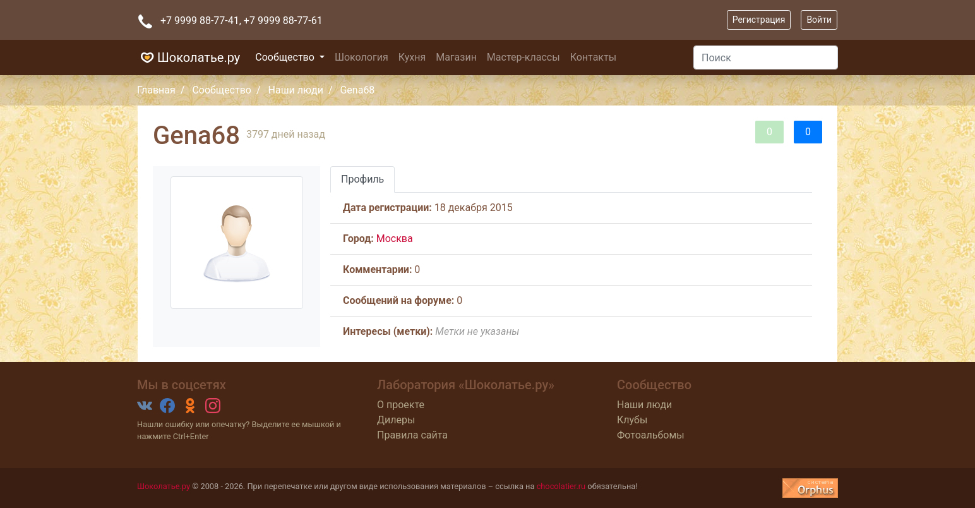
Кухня (412, 57)
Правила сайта (412, 435)
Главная (156, 90)
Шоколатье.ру (188, 57)
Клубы (632, 420)
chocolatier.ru (561, 486)
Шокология (361, 57)
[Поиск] (765, 57)
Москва (394, 239)
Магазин (456, 57)
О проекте (400, 405)
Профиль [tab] (362, 179)
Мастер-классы (523, 57)
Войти (819, 20)
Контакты (593, 57)
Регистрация (759, 20)
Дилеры (396, 420)
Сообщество (286, 57)
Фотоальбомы (651, 435)
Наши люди (295, 90)
